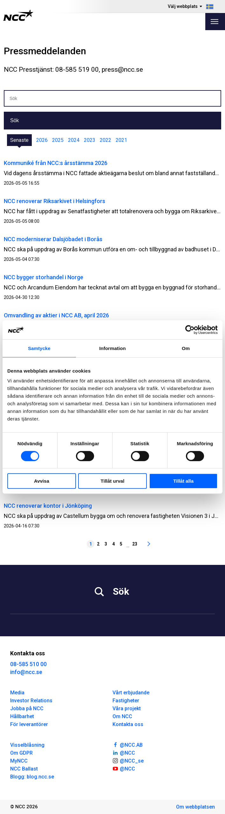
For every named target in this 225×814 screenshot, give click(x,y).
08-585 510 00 (28, 664)
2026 (42, 140)
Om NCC (122, 716)
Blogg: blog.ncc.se (32, 777)
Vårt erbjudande (130, 693)
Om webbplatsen (195, 807)
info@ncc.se (26, 672)
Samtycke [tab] (39, 348)
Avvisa (41, 481)
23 (134, 543)
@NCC (123, 752)
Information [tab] (112, 348)
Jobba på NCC (27, 708)
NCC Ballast (24, 769)
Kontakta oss (127, 724)
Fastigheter (125, 701)
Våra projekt (126, 708)
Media (17, 693)
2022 (105, 140)
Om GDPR (21, 753)
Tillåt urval (113, 481)
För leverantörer (29, 724)
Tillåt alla (183, 481)
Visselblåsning (27, 745)
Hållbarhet (22, 716)
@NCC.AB (127, 744)
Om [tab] (186, 348)
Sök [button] (14, 120)
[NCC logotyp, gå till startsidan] (18, 15)
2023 (89, 140)
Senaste (19, 140)
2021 (121, 140)
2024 (73, 140)
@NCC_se (128, 760)
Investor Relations (31, 701)
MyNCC (19, 761)
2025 (58, 140)
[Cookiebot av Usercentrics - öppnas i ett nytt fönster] (190, 329)
